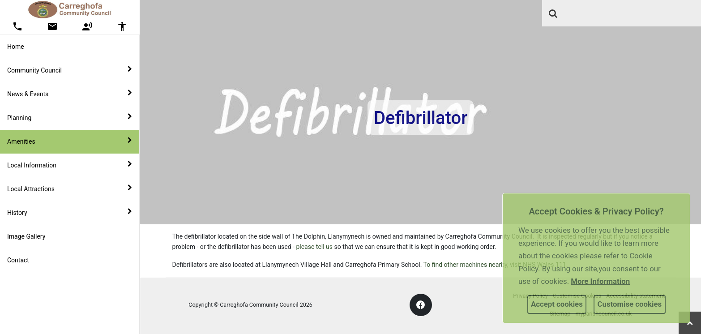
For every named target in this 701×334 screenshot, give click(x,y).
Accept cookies (557, 304)
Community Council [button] (69, 70)
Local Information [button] (69, 165)
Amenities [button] (69, 141)
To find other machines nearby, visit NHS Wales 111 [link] (494, 264)
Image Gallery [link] (26, 236)
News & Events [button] (69, 94)
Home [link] (15, 46)
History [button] (69, 212)
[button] (554, 14)
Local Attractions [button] (69, 188)
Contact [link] (18, 260)
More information (600, 281)
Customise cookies (630, 304)
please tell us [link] (314, 246)
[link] (553, 13)
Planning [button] (69, 117)
